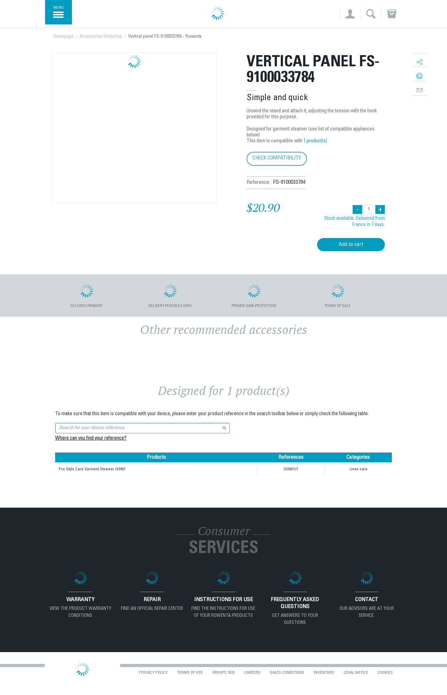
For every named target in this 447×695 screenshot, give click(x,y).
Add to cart (351, 244)
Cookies (385, 673)
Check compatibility (276, 158)
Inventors (324, 673)
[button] (350, 14)
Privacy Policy (153, 673)
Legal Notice (356, 673)
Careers (252, 673)
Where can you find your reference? (90, 438)
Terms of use (190, 673)
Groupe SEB (223, 673)
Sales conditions (287, 673)
